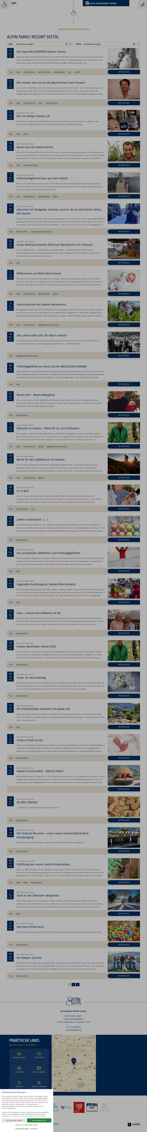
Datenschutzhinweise (22, 1129)
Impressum (34, 1129)
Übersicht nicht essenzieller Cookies (26, 1125)
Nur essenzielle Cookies (14, 1120)
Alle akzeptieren (39, 1120)
